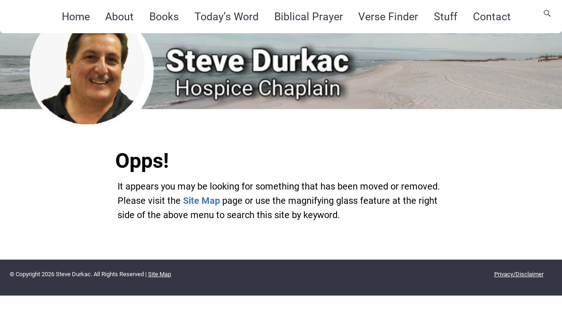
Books (164, 17)
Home (76, 17)
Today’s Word (227, 17)
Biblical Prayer (308, 17)
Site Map (201, 200)
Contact (492, 17)
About (119, 17)
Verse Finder (388, 17)
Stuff (445, 17)
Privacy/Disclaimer (519, 274)
